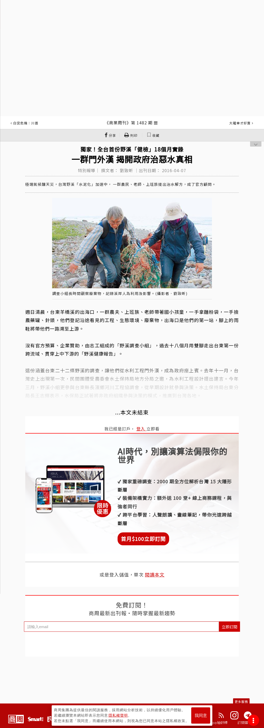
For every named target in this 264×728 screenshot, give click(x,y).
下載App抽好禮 (215, 722)
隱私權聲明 (118, 715)
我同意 (201, 715)
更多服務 (241, 701)
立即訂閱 (229, 626)
